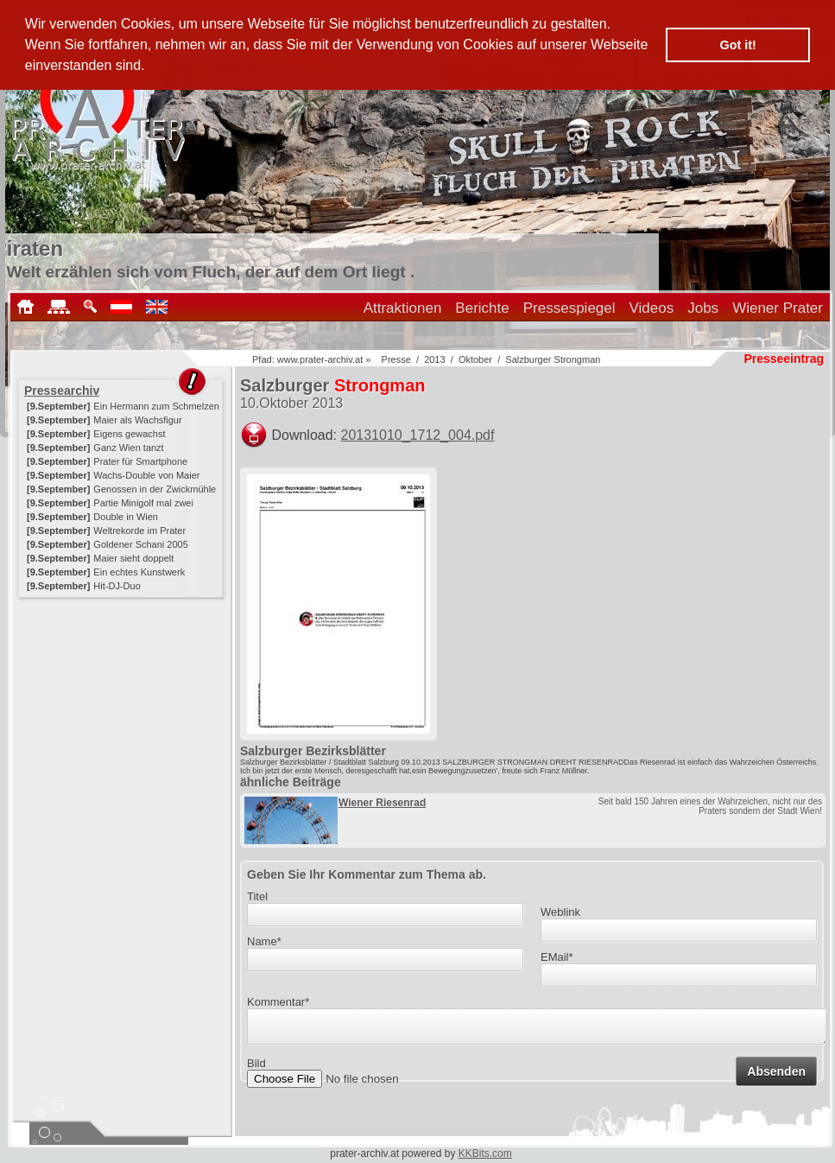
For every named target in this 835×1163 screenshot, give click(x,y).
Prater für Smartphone (140, 461)
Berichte (482, 308)
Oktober (475, 359)
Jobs (702, 308)
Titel (257, 896)
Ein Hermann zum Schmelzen (156, 406)
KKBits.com (485, 1153)
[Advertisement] (123, 710)
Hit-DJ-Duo (116, 586)
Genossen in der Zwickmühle (154, 489)
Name (264, 941)
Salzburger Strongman (552, 359)
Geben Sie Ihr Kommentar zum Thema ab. (366, 874)
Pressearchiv (61, 390)
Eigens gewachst (129, 434)
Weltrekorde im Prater (139, 530)
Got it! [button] (738, 45)
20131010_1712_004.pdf (418, 435)
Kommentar (278, 1001)
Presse (396, 359)
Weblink (560, 912)
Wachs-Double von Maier (146, 475)
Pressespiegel (569, 308)
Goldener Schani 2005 (140, 544)
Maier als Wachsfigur (137, 420)
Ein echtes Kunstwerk (139, 572)
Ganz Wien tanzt (128, 447)
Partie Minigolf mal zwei (143, 503)
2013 (434, 359)
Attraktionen (403, 308)
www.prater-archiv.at (320, 359)
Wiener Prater (777, 308)
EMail (557, 956)
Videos (651, 308)
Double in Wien (125, 517)
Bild (256, 1068)
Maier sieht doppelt (133, 558)
